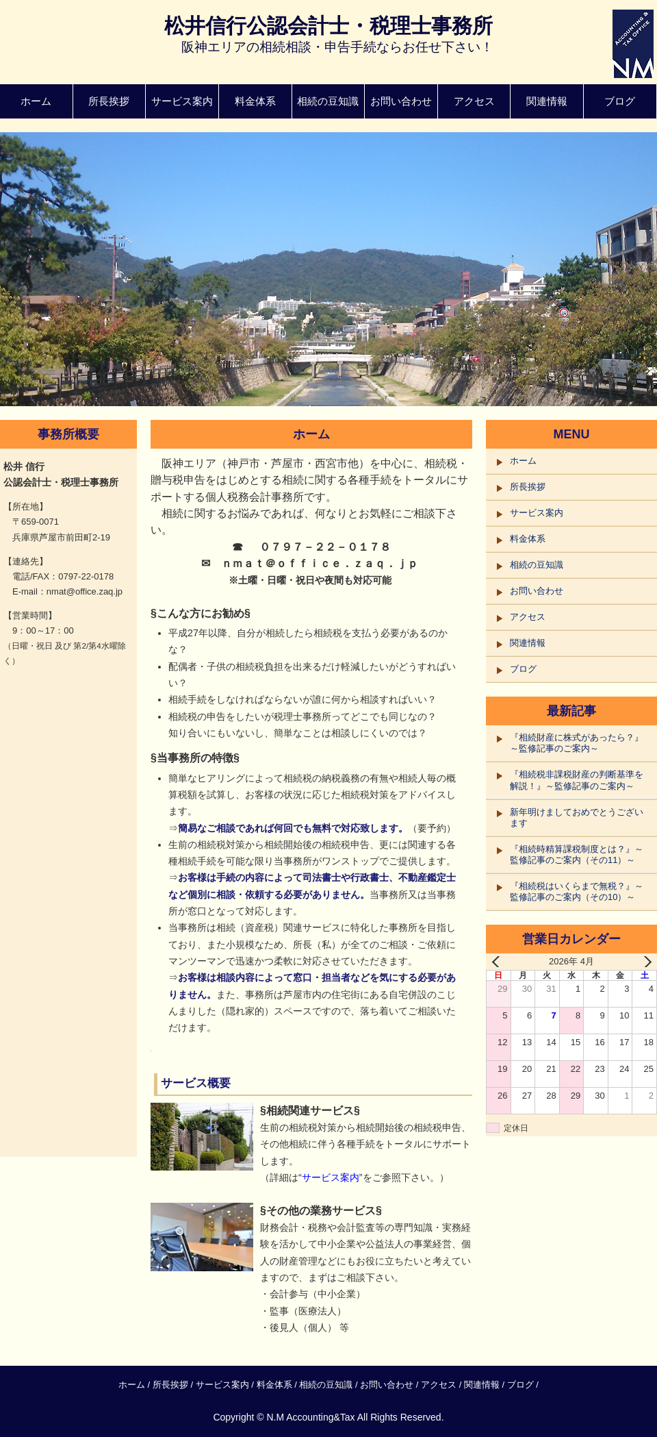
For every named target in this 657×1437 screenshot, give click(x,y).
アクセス (474, 101)
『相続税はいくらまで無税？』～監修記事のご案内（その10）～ (576, 891)
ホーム (36, 101)
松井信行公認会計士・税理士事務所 (328, 25)
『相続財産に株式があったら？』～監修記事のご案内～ (576, 742)
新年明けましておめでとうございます (576, 817)
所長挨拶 (108, 101)
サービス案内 (182, 101)
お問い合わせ (401, 101)
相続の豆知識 (328, 101)
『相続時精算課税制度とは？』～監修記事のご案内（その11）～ (576, 854)
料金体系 (255, 101)
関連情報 (546, 101)
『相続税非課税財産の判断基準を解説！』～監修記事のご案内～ (576, 779)
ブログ (619, 101)
